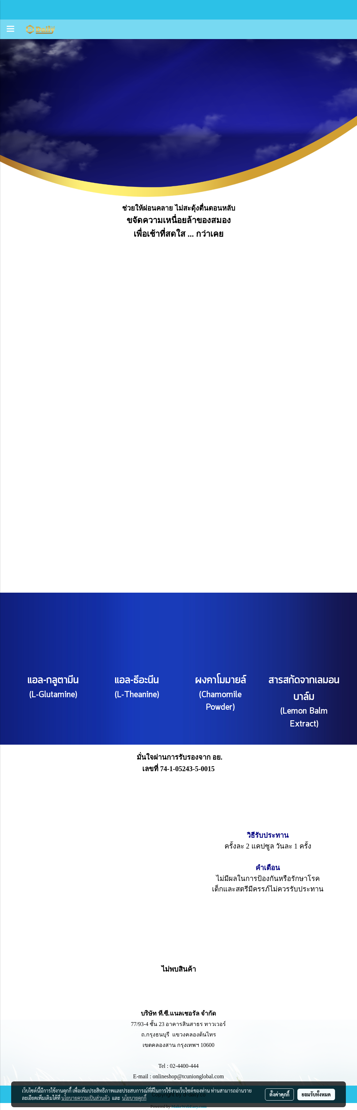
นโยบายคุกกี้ (134, 1098)
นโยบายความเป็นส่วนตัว (85, 1098)
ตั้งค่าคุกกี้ (279, 1094)
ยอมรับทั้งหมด (316, 1094)
